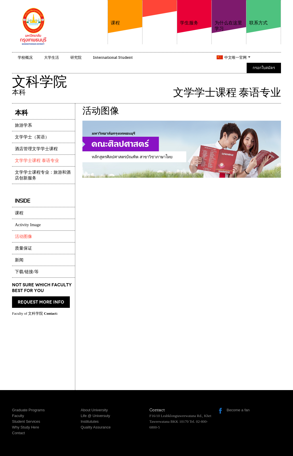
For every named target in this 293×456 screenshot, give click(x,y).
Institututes (90, 421)
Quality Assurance (96, 427)
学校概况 (25, 57)
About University (94, 410)
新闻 (19, 260)
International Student (113, 57)
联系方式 (263, 13)
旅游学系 (23, 125)
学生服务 (194, 13)
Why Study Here (25, 427)
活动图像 (23, 236)
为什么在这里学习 (229, 15)
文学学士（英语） (32, 137)
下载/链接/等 (27, 271)
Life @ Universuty (95, 416)
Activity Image (28, 224)
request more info (41, 302)
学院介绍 (159, 20)
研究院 (76, 57)
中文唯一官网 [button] (237, 57)
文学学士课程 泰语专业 (37, 160)
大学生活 (51, 57)
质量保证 (23, 248)
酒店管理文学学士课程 (36, 148)
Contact (18, 433)
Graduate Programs (28, 410)
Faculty (18, 416)
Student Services (26, 421)
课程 (125, 13)
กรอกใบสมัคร (264, 68)
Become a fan (238, 410)
